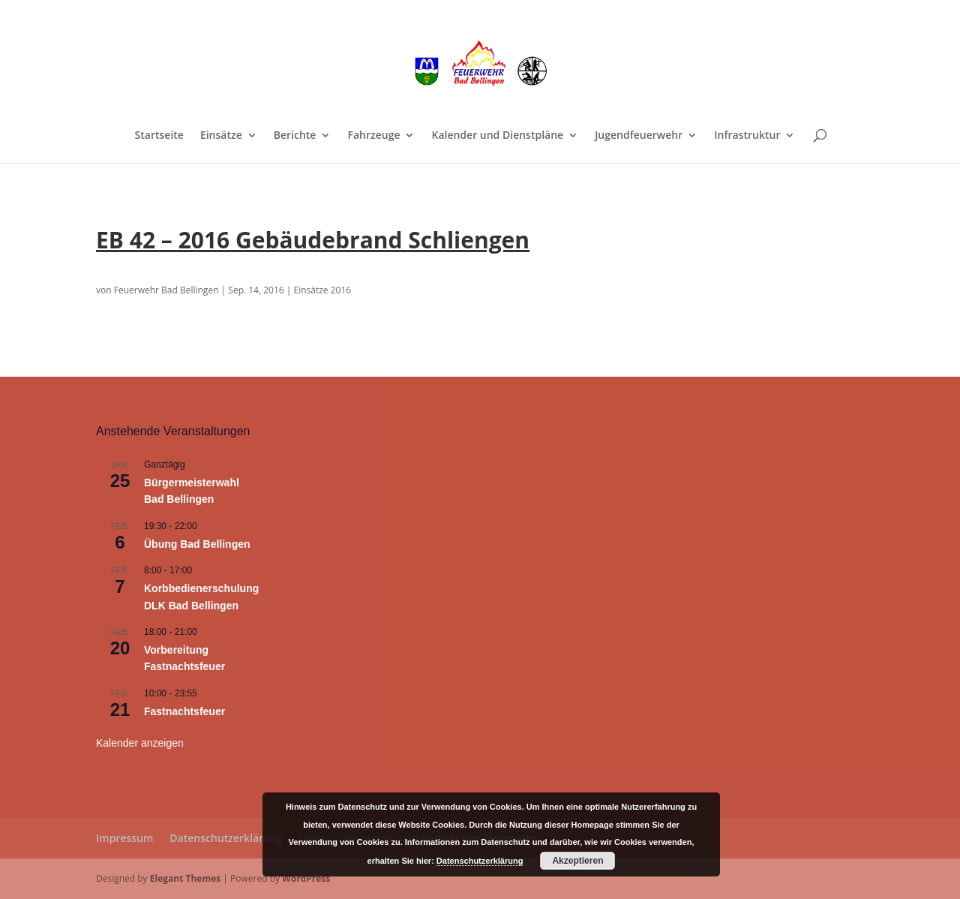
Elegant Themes (185, 878)
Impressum (124, 838)
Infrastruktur (747, 136)
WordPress (306, 878)
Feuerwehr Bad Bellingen (166, 290)
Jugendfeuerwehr (638, 136)
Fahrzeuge (373, 136)
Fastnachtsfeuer (184, 711)
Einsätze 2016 (322, 290)
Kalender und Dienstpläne (497, 136)
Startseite (159, 136)
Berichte (295, 136)
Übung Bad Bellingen (197, 544)
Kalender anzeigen (140, 743)
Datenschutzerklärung (226, 838)
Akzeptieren (577, 860)
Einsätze (221, 136)
